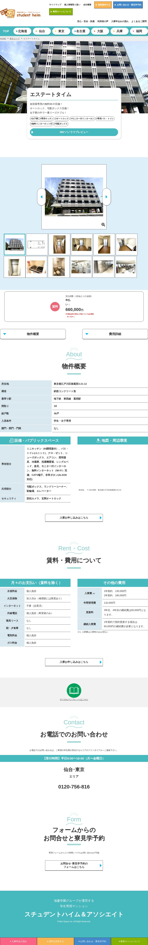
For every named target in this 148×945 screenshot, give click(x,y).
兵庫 (119, 31)
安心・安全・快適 (86, 21)
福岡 (139, 31)
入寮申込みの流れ (119, 21)
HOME (3, 38)
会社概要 (87, 4)
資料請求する (104, 5)
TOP (6, 31)
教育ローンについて (62, 11)
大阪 (100, 31)
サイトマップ (55, 4)
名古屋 (80, 31)
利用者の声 (102, 21)
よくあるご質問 (139, 21)
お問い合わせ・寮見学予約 (129, 5)
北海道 (22, 31)
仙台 (42, 31)
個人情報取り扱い (72, 4)
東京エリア (15, 38)
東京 (61, 31)
